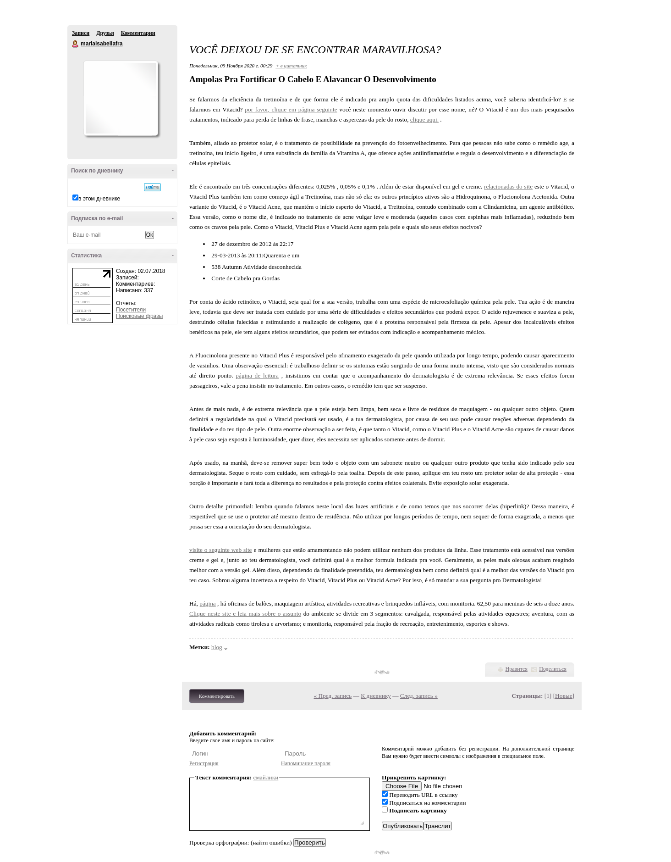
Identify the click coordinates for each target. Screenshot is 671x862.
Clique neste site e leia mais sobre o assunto (245, 613)
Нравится (517, 669)
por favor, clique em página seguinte (291, 109)
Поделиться (552, 669)
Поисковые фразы (139, 316)
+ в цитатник (291, 65)
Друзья (105, 33)
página (207, 603)
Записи (80, 33)
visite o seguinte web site (220, 549)
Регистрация (204, 763)
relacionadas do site (508, 186)
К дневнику (376, 695)
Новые (563, 695)
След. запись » (419, 695)
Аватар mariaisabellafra (120, 98)
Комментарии (138, 33)
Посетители (131, 309)
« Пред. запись (333, 695)
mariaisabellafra (75, 44)
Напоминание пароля (305, 763)
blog (216, 647)
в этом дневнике (99, 198)
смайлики (266, 777)
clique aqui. (424, 119)
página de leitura (257, 375)
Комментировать (217, 696)
